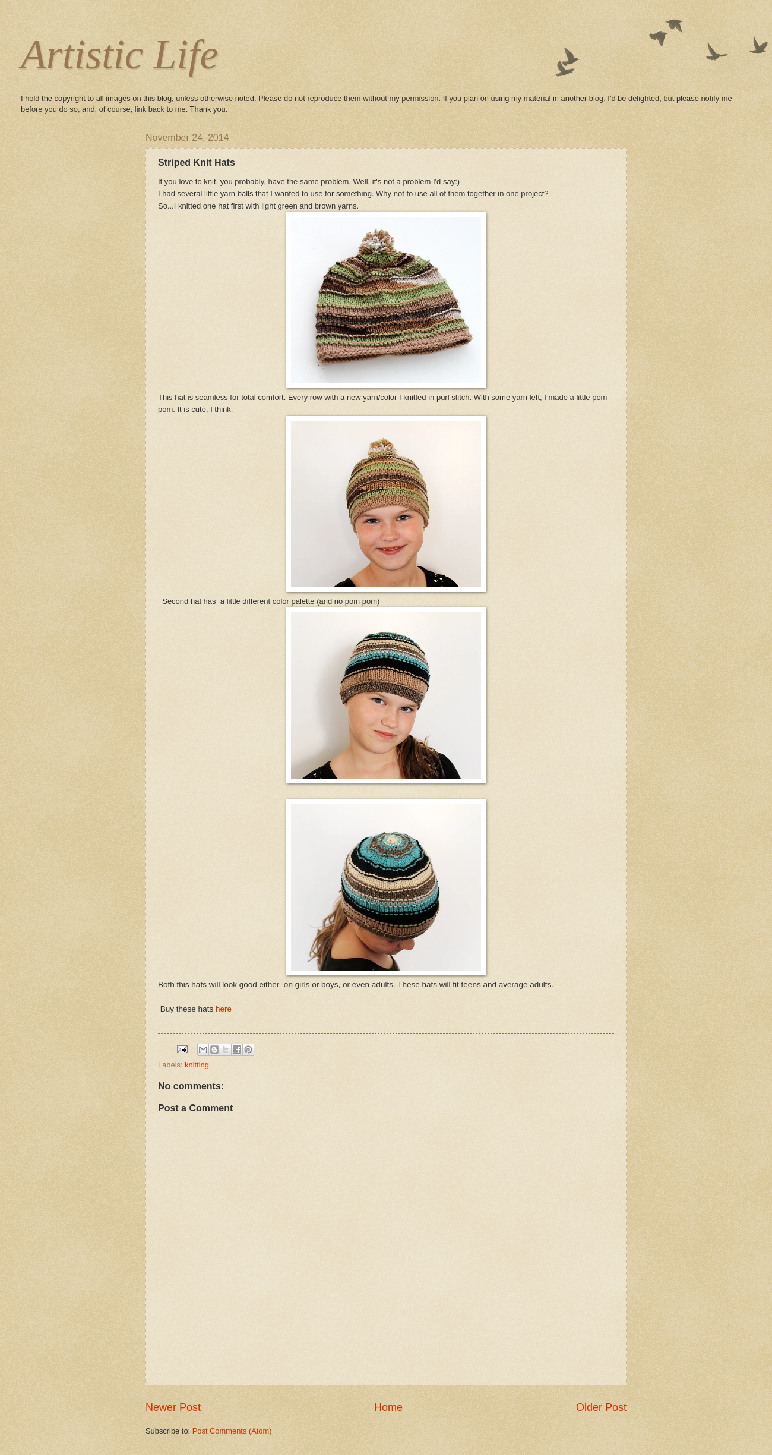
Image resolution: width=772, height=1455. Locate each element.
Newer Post (173, 1407)
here (224, 1008)
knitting (197, 1064)
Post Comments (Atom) (232, 1430)
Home (388, 1407)
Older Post (601, 1407)
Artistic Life (120, 54)
